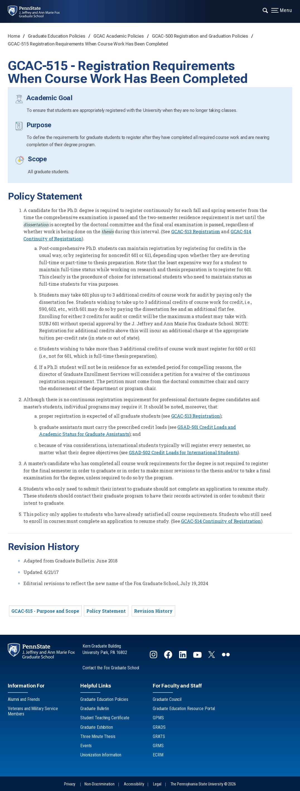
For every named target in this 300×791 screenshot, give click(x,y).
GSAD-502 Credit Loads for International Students (183, 452)
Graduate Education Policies (57, 36)
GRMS (158, 745)
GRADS (159, 727)
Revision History (153, 611)
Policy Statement (106, 611)
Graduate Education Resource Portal (184, 708)
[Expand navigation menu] (265, 10)
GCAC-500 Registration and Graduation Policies (200, 36)
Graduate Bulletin (94, 708)
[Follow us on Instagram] (154, 657)
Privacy (69, 784)
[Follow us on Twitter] (212, 656)
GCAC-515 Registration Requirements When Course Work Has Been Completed (88, 44)
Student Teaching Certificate (104, 717)
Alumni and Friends (24, 699)
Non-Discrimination (99, 784)
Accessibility (134, 784)
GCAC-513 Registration (195, 231)
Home (14, 36)
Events (86, 745)
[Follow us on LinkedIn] (183, 657)
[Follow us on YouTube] (198, 657)
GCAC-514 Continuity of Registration (221, 521)
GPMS (158, 717)
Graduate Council (167, 699)
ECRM (158, 755)
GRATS (159, 736)
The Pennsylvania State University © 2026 (203, 784)
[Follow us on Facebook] (168, 657)
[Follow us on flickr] (226, 657)
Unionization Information (100, 755)
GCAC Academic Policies (119, 36)
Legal (157, 784)
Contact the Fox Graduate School (111, 667)
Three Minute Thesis (97, 736)
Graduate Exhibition (96, 727)
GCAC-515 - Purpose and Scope (45, 611)
